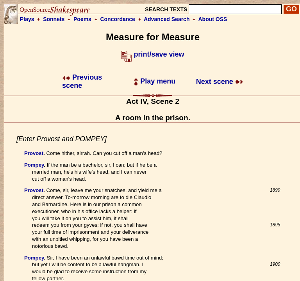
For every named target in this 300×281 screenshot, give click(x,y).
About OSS (212, 19)
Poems (82, 19)
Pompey (34, 165)
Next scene (219, 81)
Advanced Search (167, 19)
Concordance (117, 19)
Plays (27, 19)
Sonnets (53, 19)
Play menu (154, 81)
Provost (33, 153)
